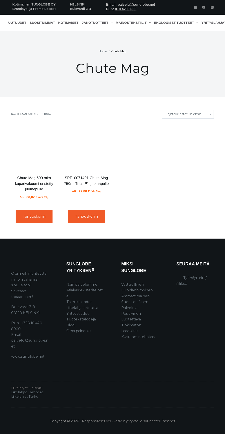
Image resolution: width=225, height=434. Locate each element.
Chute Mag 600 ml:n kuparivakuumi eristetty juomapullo (34, 183)
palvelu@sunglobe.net (137, 4)
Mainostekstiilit (134, 23)
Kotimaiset (68, 22)
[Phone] (212, 7)
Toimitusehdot (79, 302)
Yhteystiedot (77, 313)
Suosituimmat (42, 22)
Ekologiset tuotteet (177, 23)
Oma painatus (78, 331)
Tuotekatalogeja (81, 319)
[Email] (203, 7)
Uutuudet (17, 22)
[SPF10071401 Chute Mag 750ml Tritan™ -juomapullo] (86, 147)
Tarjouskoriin (34, 216)
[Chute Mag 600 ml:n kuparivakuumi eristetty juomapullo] (34, 147)
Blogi (70, 325)
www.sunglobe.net (28, 356)
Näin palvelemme (81, 284)
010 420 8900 (125, 9)
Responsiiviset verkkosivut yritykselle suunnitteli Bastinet (128, 421)
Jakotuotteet (98, 23)
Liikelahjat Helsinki (26, 388)
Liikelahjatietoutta (82, 308)
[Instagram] (195, 7)
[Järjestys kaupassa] (188, 114)
